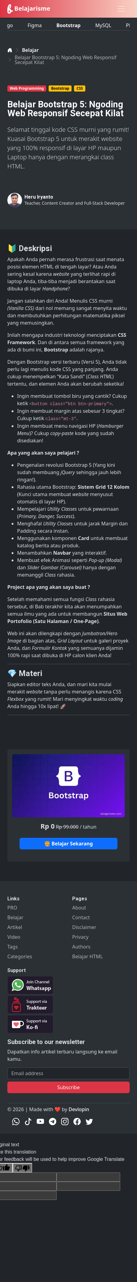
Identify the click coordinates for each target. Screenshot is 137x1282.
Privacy (80, 937)
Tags (12, 946)
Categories (19, 956)
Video (13, 937)
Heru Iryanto (38, 197)
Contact (81, 917)
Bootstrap (68, 23)
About (79, 907)
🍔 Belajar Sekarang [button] (68, 843)
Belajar (30, 50)
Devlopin (78, 1109)
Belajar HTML (87, 956)
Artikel (14, 927)
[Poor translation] (22, 1167)
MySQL (103, 23)
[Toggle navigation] (121, 9)
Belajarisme (28, 9)
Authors (81, 946)
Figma (35, 23)
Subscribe (68, 1087)
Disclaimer (84, 927)
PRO (12, 907)
